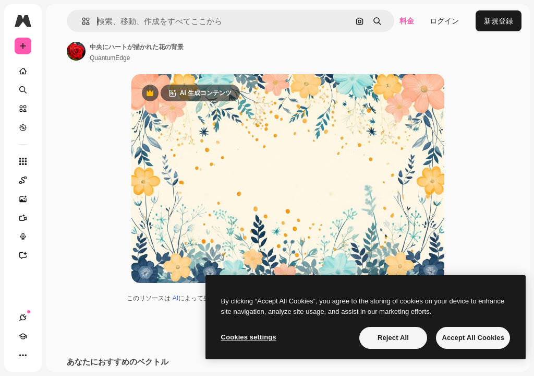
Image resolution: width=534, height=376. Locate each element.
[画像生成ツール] (28, 199)
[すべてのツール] (23, 161)
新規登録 (498, 21)
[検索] (23, 89)
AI (175, 298)
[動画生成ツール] (28, 217)
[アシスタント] (28, 255)
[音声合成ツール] (28, 236)
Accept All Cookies (473, 338)
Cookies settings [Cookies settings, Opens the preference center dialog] (248, 337)
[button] (81, 21)
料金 (406, 21)
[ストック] (23, 108)
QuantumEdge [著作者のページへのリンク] (110, 58)
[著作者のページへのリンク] (76, 51)
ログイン (444, 21)
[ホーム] (23, 71)
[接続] (23, 317)
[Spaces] (28, 180)
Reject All (393, 338)
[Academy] (23, 336)
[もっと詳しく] (23, 127)
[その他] (23, 355)
